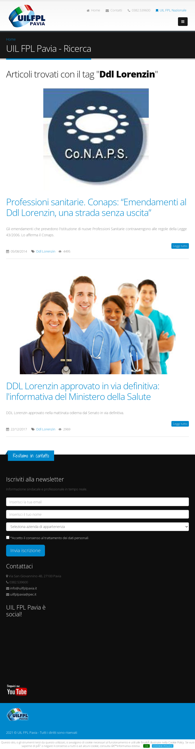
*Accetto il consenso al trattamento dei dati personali (49, 538)
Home (93, 10)
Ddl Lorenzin (45, 251)
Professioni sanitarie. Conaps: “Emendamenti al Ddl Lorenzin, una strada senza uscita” (96, 207)
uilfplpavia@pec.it (23, 594)
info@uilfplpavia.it (23, 588)
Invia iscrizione (25, 550)
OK (146, 746)
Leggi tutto (180, 246)
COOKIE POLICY (162, 746)
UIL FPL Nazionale (171, 10)
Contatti (114, 10)
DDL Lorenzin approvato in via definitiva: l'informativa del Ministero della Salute (82, 391)
